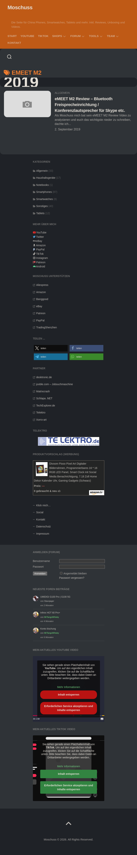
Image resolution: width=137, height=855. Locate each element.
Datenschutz (43, 526)
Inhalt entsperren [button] (68, 694)
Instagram (42, 257)
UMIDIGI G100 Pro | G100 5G (55, 597)
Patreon (40, 262)
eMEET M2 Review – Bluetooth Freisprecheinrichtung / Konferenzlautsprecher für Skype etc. (90, 104)
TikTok (43, 36)
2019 (21, 82)
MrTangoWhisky (51, 617)
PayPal (40, 249)
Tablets (40, 213)
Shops (57, 36)
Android (40, 266)
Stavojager (49, 601)
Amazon (41, 245)
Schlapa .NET (44, 398)
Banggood (42, 299)
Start (12, 36)
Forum (75, 36)
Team (111, 36)
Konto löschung (48, 628)
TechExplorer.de (45, 405)
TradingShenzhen (46, 327)
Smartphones (44, 191)
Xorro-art (41, 419)
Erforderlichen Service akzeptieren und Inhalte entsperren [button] (68, 708)
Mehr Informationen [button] (68, 687)
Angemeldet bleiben (75, 573)
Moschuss (20, 7)
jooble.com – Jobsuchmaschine (54, 384)
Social (39, 512)
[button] (51, 348)
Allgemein (62, 92)
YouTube (27, 36)
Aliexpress (42, 284)
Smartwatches (44, 199)
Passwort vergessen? (71, 577)
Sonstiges (42, 206)
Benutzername (41, 561)
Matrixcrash (43, 391)
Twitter (40, 236)
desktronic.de (44, 377)
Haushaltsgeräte (45, 177)
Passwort (38, 566)
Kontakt (14, 42)
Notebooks (42, 184)
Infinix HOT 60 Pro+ (50, 612)
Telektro (40, 412)
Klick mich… (43, 505)
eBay (39, 240)
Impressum (42, 533)
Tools (93, 36)
